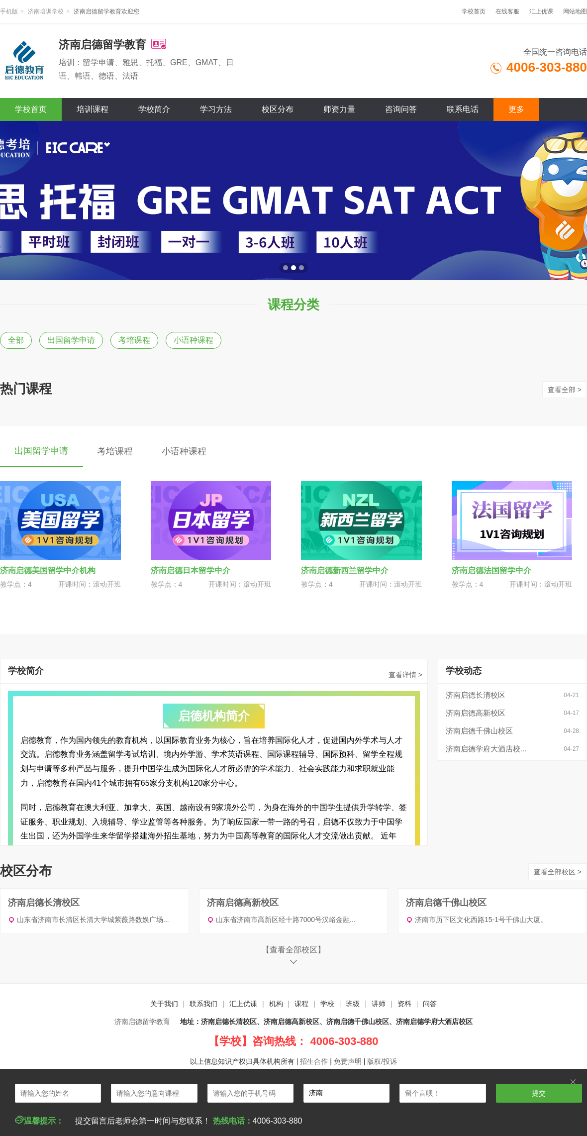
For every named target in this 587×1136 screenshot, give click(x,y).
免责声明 (348, 1061)
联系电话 (463, 109)
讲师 (379, 1004)
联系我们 (203, 1004)
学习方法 (216, 109)
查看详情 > (405, 675)
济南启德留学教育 (142, 1022)
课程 (301, 1004)
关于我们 (164, 1004)
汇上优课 (541, 11)
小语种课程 (193, 340)
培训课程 (92, 109)
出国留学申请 (71, 340)
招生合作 (314, 1061)
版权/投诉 (382, 1061)
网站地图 (575, 11)
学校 (327, 1004)
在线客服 (507, 11)
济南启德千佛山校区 (479, 730)
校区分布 (278, 109)
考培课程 (134, 340)
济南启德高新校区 (475, 713)
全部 (16, 340)
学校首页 (474, 11)
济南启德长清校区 (475, 695)
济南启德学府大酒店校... (486, 748)
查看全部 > (565, 390)
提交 (539, 1093)
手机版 (9, 11)
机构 (276, 1004)
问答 (430, 1004)
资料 (404, 1004)
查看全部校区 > (558, 872)
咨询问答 (401, 109)
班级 (353, 1004)
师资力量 (339, 109)
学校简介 (154, 109)
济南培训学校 (46, 11)
